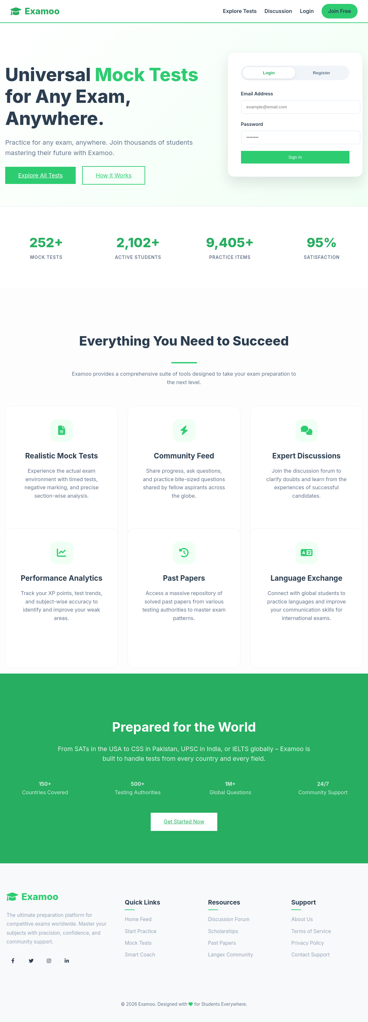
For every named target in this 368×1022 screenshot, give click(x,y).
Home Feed (138, 919)
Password (252, 124)
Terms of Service (311, 931)
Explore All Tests (40, 175)
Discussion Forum (229, 919)
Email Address (257, 93)
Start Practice (140, 931)
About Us (302, 919)
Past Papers (222, 943)
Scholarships (223, 931)
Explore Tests (240, 11)
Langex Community (230, 955)
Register (321, 72)
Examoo (35, 11)
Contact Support (310, 955)
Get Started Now (184, 821)
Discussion (278, 11)
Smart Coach (140, 955)
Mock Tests (138, 943)
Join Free (339, 11)
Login (307, 11)
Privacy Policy (307, 943)
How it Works (114, 175)
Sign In (295, 157)
